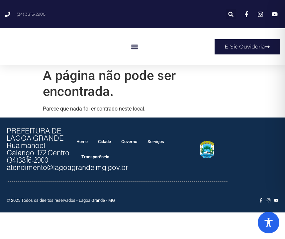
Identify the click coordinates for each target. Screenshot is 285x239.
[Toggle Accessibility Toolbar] (268, 222)
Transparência (95, 156)
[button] (231, 14)
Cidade (104, 141)
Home (82, 141)
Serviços (155, 141)
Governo (129, 141)
